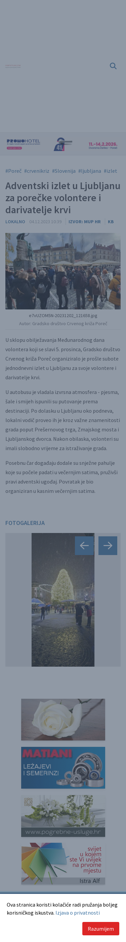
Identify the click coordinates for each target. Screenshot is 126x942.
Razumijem (101, 928)
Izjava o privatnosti (77, 912)
